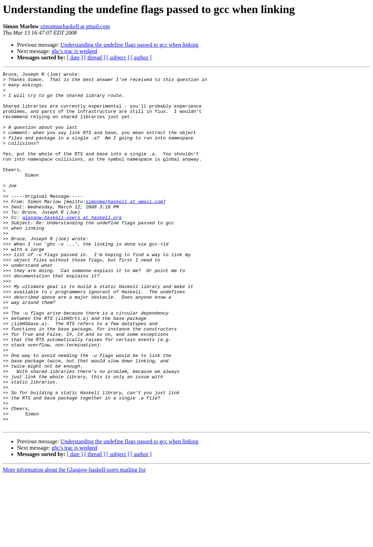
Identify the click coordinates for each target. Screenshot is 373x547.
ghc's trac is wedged (74, 51)
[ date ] (75, 57)
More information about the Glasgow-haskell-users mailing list (74, 541)
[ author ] (141, 57)
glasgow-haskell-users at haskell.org (72, 247)
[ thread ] (94, 57)
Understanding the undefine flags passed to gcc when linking (130, 45)
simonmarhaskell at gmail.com (75, 26)
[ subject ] (118, 57)
